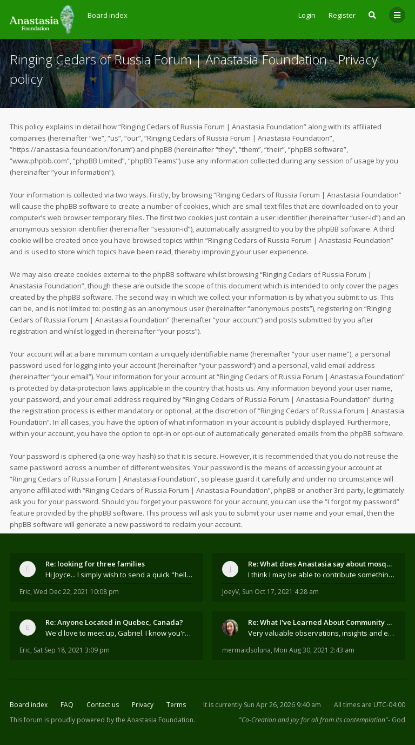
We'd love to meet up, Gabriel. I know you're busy (119, 633)
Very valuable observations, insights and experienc (322, 633)
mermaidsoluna (246, 650)
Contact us (102, 704)
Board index (29, 704)
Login (307, 15)
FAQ (67, 704)
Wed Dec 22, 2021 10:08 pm (76, 591)
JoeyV (230, 591)
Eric (24, 591)
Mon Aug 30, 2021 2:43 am (314, 650)
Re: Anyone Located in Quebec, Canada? (114, 622)
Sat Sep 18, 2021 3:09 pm (72, 650)
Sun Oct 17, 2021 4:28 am (280, 591)
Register (342, 15)
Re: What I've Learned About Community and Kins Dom (322, 622)
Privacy (142, 704)
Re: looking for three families (95, 564)
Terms (176, 704)
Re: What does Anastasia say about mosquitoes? (322, 564)
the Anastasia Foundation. (155, 719)
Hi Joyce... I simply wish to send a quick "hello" (119, 574)
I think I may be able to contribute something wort (322, 574)
